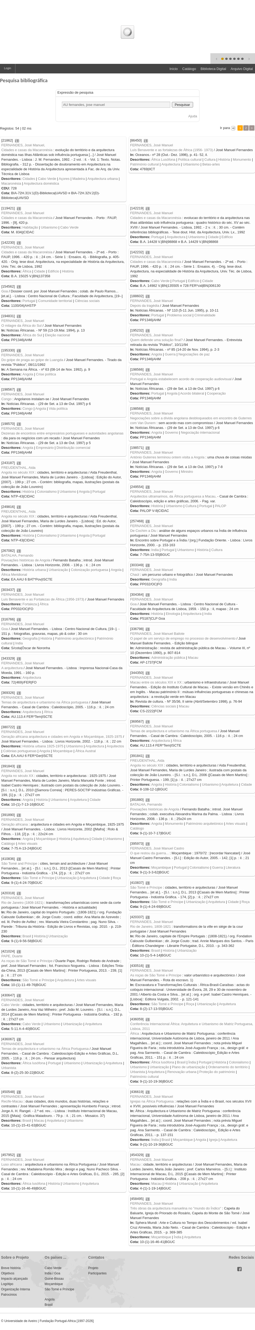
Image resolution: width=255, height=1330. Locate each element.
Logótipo (7, 1284)
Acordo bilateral (192, 393)
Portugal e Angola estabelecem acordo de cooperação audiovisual (181, 379)
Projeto (93, 1268)
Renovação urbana (182, 1072)
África (26, 271)
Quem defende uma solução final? (156, 340)
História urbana (34, 570)
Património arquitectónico (74, 638)
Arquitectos (115, 746)
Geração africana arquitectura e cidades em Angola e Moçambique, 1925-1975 (61, 737)
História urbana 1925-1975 (42, 746)
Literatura (233, 867)
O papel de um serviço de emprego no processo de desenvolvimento (183, 638)
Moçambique (63, 751)
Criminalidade (204, 315)
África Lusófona (163, 159)
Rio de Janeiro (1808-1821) (22, 903)
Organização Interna (15, 1289)
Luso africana (11, 1164)
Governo (171, 432)
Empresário (45, 448)
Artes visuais (235, 824)
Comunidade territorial (55, 301)
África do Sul (32, 335)
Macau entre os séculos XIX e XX (156, 682)
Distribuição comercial (73, 448)
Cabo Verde (47, 179)
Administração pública (168, 658)
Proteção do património (217, 1072)
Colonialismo (47, 492)
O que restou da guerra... (149, 853)
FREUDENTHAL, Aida (18, 468)
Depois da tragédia (144, 306)
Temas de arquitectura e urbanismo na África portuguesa (44, 702)
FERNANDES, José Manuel (151, 145)
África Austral (85, 751)
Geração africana (14, 824)
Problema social (179, 315)
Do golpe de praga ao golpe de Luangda (32, 360)
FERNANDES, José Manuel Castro (157, 848)
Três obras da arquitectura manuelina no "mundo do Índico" (175, 1208)
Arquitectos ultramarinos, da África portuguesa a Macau (172, 496)
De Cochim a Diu (143, 531)
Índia (192, 1062)
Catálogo (189, 69)
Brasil (26, 936)
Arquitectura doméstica (41, 183)
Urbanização (58, 570)
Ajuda (192, 116)
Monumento (242, 159)
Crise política (46, 374)
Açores (64, 179)
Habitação (30, 227)
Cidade (213, 237)
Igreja (213, 1140)
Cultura (209, 159)
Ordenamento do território (228, 1067)
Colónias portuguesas (20, 751)
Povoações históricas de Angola (25, 560)
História (224, 159)
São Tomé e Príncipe (38, 878)
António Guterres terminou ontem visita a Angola (167, 457)
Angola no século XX (17, 776)
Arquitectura (171, 164)
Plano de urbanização (188, 1067)
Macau (193, 658)
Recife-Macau (12, 1101)
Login (7, 68)
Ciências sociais (87, 301)
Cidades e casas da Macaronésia (26, 150)
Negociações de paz (194, 354)
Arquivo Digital (242, 69)
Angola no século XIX (17, 472)
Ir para (225, 128)
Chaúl (134, 575)
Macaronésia (11, 183)
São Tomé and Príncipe (19, 863)
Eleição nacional (57, 335)
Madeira (78, 179)
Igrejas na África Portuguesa (152, 1101)
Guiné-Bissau (54, 1279)
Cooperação (216, 393)
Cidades (28, 179)
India (155, 550)
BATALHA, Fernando (17, 555)
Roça (117, 878)
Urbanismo (191, 164)
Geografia (158, 579)
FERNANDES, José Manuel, (23, 145)
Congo (6, 399)
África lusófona (162, 1062)
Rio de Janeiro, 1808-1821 (150, 927)
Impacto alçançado (14, 1279)
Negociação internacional (200, 432)
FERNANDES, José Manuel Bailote (157, 634)
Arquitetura (229, 784)
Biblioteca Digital (213, 69)
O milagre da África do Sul (21, 326)
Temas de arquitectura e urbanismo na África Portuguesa (45, 1049)
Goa (4, 291)
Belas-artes (211, 164)
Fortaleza (29, 604)
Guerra (170, 354)
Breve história (10, 1268)
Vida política (58, 409)
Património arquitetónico (204, 824)
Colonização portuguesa (89, 570)
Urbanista (137, 1072)
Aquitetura (81, 839)
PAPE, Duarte (12, 956)
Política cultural (189, 159)
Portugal (157, 237)
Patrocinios (9, 1294)
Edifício (227, 237)
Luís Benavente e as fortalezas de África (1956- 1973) (171, 150)
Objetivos (7, 1273)
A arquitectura (12, 668)
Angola (156, 354)
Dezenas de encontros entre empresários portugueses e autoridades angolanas (62, 433)
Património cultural (144, 164)
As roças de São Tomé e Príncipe (27, 961)
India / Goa (52, 1273)
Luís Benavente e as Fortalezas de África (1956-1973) (42, 599)
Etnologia (173, 614)
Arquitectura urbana (102, 179)
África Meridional (14, 575)
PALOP (220, 506)
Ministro (187, 472)
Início (173, 69)
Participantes (97, 1273)
